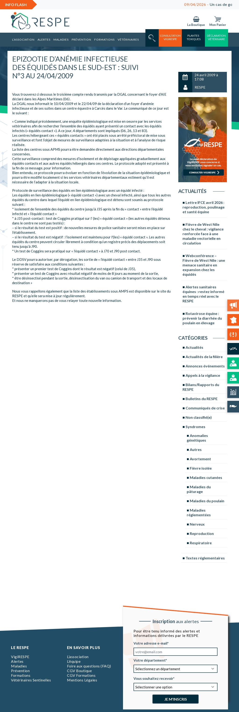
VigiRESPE (20, 656)
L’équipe (74, 661)
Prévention (81, 39)
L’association (23, 39)
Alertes (44, 39)
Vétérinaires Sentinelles (31, 680)
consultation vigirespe (170, 37)
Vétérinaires (128, 39)
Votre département (150, 660)
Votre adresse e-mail (150, 643)
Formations (104, 39)
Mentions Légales (82, 680)
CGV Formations (81, 675)
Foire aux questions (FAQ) (89, 666)
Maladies (61, 39)
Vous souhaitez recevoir (153, 678)
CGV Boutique (79, 670)
